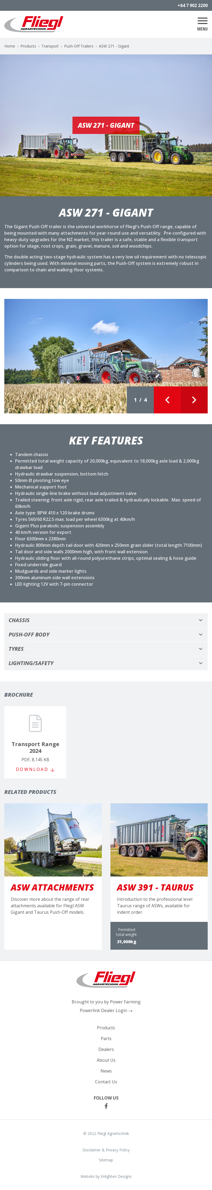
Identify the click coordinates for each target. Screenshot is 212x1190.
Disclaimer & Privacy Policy (106, 1149)
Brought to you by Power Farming (106, 1002)
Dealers (106, 1049)
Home (9, 46)
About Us (106, 1060)
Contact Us (106, 1082)
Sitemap (106, 1159)
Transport (50, 46)
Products (28, 46)
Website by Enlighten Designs (106, 1176)
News (106, 1071)
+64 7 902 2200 (193, 5)
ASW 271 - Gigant (114, 46)
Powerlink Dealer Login (106, 1010)
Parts (106, 1038)
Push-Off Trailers (78, 46)
